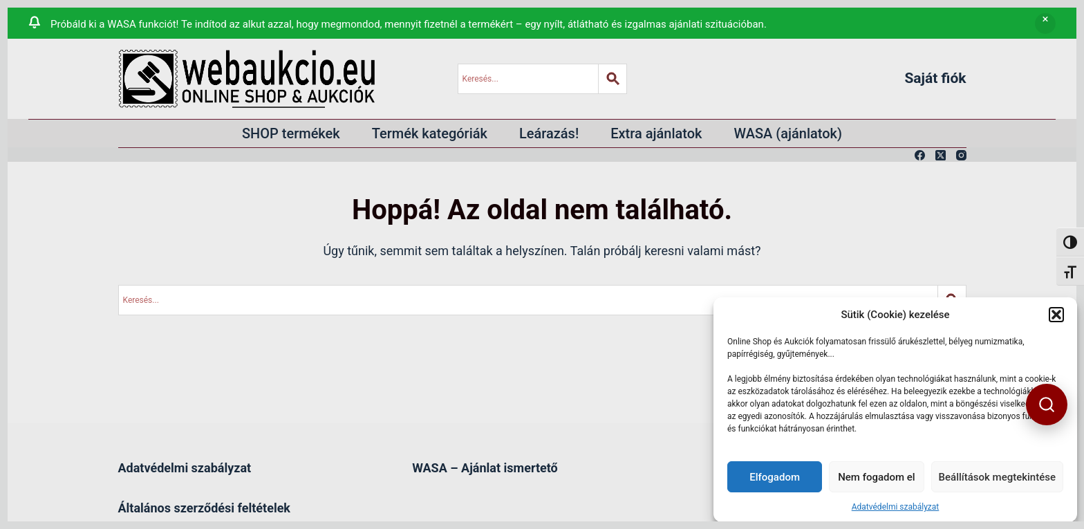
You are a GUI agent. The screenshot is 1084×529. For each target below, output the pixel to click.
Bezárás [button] (1045, 23)
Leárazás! (549, 133)
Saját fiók (935, 78)
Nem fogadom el (876, 477)
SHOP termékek (291, 133)
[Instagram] (961, 155)
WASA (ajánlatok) (788, 133)
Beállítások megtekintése (997, 477)
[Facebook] (920, 155)
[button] (1056, 315)
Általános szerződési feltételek (204, 508)
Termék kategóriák (429, 133)
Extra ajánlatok (656, 133)
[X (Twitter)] (940, 155)
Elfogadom (774, 477)
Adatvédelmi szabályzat (896, 507)
